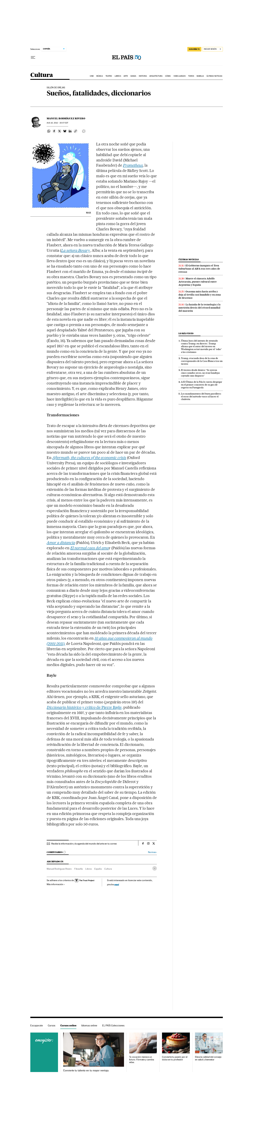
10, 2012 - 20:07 (57, 123)
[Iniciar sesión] (212, 49)
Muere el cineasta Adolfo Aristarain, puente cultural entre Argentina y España (197, 281)
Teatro (109, 76)
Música (99, 76)
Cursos (51, 1025)
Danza (133, 76)
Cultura (41, 75)
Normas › (152, 852)
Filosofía (78, 868)
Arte (126, 76)
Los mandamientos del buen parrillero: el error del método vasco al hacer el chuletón (201, 396)
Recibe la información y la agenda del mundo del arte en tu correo (84, 843)
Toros (191, 76)
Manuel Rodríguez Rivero (66, 118)
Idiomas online (89, 1025)
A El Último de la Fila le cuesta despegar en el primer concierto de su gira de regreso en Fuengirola (201, 384)
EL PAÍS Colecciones (113, 1025)
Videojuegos (180, 76)
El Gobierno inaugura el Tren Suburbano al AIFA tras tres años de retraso (199, 268)
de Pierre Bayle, (84, 707)
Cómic (168, 76)
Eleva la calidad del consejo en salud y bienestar (208, 1058)
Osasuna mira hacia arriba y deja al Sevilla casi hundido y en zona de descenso (199, 294)
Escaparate (36, 1025)
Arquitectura (155, 76)
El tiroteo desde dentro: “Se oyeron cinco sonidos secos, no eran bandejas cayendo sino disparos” (200, 373)
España (98, 868)
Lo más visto (186, 333)
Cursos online (68, 1025)
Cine (92, 76)
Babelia (200, 76)
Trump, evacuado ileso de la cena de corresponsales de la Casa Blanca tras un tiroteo (201, 361)
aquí (116, 884)
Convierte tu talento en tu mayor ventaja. (86, 1070)
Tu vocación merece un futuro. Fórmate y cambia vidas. (141, 1060)
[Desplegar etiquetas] (154, 868)
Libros (118, 76)
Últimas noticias (214, 76)
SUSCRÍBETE (194, 49)
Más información (56, 884)
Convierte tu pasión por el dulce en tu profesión (174, 1058)
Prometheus (133, 165)
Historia (143, 76)
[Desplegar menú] (33, 57)
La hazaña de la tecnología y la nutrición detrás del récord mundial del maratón (199, 307)
